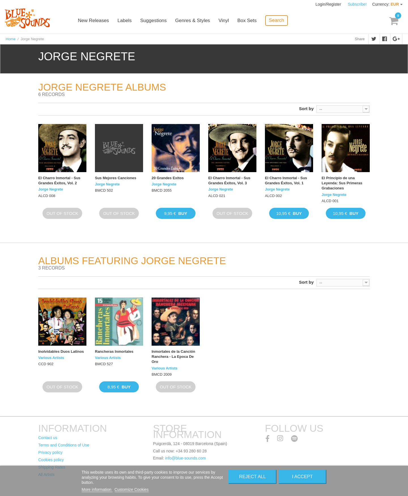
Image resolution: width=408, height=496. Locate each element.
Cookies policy (51, 459)
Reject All (252, 476)
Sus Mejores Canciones (115, 178)
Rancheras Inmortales (114, 351)
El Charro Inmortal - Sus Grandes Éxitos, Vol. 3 (229, 180)
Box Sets (247, 20)
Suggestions (153, 20)
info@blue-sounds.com (185, 458)
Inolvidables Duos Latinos (61, 351)
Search (276, 20)
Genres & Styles (192, 20)
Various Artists (51, 358)
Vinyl (223, 20)
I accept (302, 476)
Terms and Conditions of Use (63, 445)
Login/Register (329, 4)
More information (97, 489)
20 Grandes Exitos (168, 178)
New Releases (93, 20)
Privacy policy (50, 452)
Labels (125, 20)
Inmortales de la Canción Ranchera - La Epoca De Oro (173, 356)
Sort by (306, 108)
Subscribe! (357, 4)
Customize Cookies (131, 489)
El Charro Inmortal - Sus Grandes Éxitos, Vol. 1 (286, 180)
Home (11, 39)
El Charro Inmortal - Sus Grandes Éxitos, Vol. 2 (59, 180)
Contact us (47, 437)
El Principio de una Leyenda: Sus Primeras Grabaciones (342, 183)
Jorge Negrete (50, 189)
